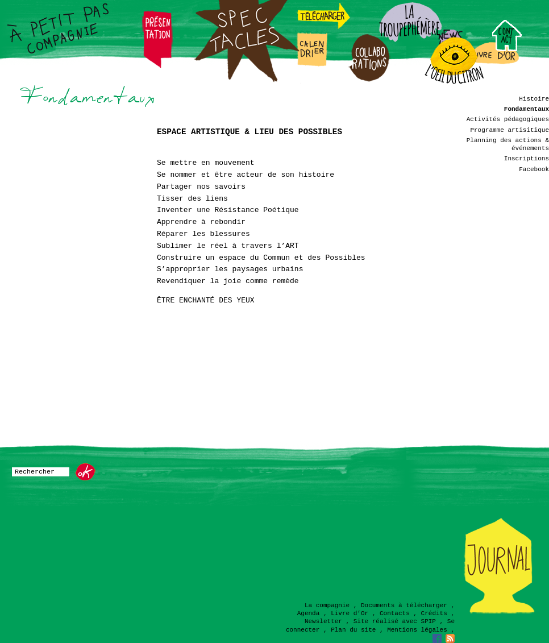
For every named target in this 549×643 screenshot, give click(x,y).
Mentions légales (417, 630)
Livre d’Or (349, 613)
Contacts (395, 613)
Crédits (434, 613)
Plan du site (353, 630)
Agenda (308, 613)
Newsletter (323, 621)
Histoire (534, 99)
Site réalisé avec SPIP (394, 621)
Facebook (534, 169)
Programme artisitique (509, 130)
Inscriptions (526, 158)
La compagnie (327, 605)
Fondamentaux (526, 109)
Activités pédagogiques (508, 119)
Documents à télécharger (404, 605)
